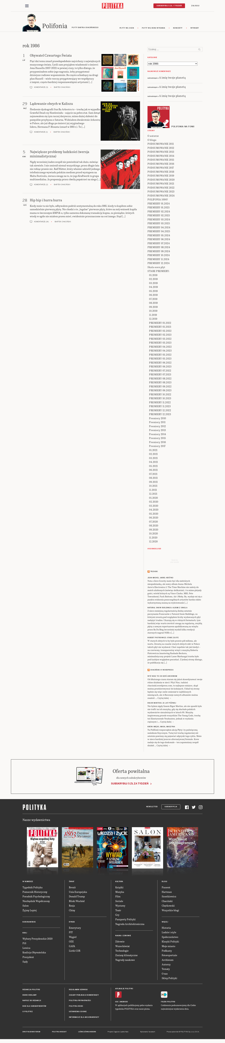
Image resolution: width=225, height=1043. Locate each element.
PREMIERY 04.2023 (160, 351)
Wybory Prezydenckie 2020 (37, 939)
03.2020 (153, 506)
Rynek (72, 922)
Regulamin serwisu (78, 990)
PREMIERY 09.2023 (160, 391)
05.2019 (153, 291)
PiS (24, 944)
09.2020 (153, 530)
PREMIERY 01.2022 (160, 323)
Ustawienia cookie (78, 1012)
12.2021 (153, 494)
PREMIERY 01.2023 (160, 327)
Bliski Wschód (77, 901)
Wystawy (120, 906)
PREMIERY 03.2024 (159, 220)
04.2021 (153, 462)
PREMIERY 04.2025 (159, 232)
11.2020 (153, 538)
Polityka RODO (76, 1007)
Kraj (24, 933)
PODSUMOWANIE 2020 (161, 180)
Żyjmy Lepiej (29, 910)
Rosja (72, 906)
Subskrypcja (171, 807)
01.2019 (153, 275)
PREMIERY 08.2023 (160, 383)
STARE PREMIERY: (159, 271)
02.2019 (153, 279)
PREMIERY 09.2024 (159, 251)
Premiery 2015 (157, 438)
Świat (71, 882)
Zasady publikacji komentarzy (84, 995)
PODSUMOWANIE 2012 (161, 148)
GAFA (72, 946)
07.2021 (153, 474)
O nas (165, 974)
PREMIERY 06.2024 (159, 240)
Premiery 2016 (157, 442)
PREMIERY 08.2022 (160, 379)
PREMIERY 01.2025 (159, 208)
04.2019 (153, 287)
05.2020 (153, 514)
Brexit (72, 888)
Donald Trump (77, 897)
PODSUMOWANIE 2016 (161, 164)
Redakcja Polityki (31, 990)
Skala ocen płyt (156, 267)
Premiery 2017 (157, 446)
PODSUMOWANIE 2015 (161, 160)
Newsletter (152, 807)
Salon (25, 906)
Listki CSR (74, 951)
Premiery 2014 (157, 434)
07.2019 (153, 299)
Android (124, 1002)
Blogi (164, 882)
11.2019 (153, 315)
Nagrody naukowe (125, 960)
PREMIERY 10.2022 (160, 395)
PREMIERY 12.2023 (160, 415)
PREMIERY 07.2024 (159, 243)
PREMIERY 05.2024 (159, 236)
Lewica (26, 948)
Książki (119, 888)
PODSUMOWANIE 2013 (161, 152)
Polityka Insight (59, 1032)
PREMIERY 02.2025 (159, 216)
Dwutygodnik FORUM (31, 1032)
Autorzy (166, 965)
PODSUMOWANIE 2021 (161, 184)
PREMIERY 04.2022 (160, 347)
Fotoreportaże (169, 956)
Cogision (117, 1032)
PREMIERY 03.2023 (160, 343)
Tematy (166, 969)
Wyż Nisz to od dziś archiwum (162, 677)
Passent (166, 888)
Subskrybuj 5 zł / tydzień (169, 6)
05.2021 (153, 466)
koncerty (177, 28)
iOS (116, 1002)
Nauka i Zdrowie (123, 936)
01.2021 (153, 450)
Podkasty (167, 951)
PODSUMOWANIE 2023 (161, 192)
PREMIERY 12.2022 (160, 410)
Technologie (122, 951)
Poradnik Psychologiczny (36, 897)
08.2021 (153, 478)
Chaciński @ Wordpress (162, 670)
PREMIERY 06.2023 (160, 367)
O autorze (153, 136)
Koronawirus (29, 922)
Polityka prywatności (80, 1001)
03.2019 (153, 283)
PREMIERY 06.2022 (160, 363)
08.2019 (153, 303)
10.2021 (153, 486)
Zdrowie (120, 942)
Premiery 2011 (157, 422)
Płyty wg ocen (127, 28)
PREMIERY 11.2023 (160, 407)
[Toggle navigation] (26, 6)
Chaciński (167, 901)
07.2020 (153, 522)
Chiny (72, 910)
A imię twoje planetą (172, 78)
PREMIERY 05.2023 (160, 359)
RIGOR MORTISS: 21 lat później (162, 704)
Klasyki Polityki (170, 942)
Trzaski (154, 572)
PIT (71, 933)
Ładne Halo (124, 1032)
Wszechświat (122, 946)
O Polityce (27, 1012)
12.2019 (153, 319)
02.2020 (153, 502)
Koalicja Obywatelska (34, 953)
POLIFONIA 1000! (158, 200)
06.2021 (153, 470)
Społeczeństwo (170, 937)
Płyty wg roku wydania (153, 28)
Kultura (119, 882)
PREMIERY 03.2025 (159, 224)
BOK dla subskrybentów (34, 1007)
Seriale (119, 901)
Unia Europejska (78, 892)
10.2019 (153, 311)
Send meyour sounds (174, 561)
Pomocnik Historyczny (34, 892)
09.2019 (153, 307)
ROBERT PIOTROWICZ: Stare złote (163, 638)
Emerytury (75, 928)
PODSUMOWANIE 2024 (161, 196)
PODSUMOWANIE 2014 (161, 156)
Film (117, 897)
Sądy (25, 962)
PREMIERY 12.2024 (159, 263)
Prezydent (28, 957)
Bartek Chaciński (62, 88)
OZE (71, 942)
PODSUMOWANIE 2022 (161, 188)
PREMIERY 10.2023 (160, 399)
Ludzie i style (169, 933)
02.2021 (153, 454)
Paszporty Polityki (125, 920)
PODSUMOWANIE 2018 (161, 172)
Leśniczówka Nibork (87, 1032)
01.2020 (153, 498)
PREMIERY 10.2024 (159, 255)
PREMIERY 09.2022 (160, 387)
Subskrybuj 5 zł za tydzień (129, 784)
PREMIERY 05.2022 (160, 355)
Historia (166, 928)
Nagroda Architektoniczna (129, 924)
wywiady (194, 28)
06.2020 (153, 518)
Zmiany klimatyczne (126, 956)
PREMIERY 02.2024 (159, 212)
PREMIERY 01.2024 (159, 204)
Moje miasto (168, 946)
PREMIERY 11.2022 (160, 403)
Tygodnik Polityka (32, 888)
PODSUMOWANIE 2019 (161, 176)
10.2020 (153, 534)
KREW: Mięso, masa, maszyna (161, 727)
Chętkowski (168, 906)
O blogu (152, 140)
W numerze (27, 882)
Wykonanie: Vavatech (147, 1032)
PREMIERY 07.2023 (160, 375)
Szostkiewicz (169, 897)
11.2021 (153, 490)
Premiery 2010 (157, 418)
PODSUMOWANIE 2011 (161, 144)
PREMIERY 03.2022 (160, 339)
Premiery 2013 (157, 430)
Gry (117, 915)
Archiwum (167, 960)
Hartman (167, 892)
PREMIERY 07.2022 (160, 371)
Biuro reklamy (29, 995)
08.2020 (153, 526)
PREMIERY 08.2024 (159, 248)
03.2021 (153, 458)
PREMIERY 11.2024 (158, 259)
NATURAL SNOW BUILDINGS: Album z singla (167, 608)
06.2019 (153, 295)
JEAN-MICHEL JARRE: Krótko (160, 578)
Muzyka (119, 892)
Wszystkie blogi (170, 910)
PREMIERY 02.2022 (160, 331)
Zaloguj (195, 6)
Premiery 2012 (157, 426)
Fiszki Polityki (168, 1002)
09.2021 (153, 482)
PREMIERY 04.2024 (159, 228)
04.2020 (153, 510)
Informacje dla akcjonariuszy (84, 1018)
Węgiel (73, 937)
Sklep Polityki (169, 978)
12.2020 (153, 542)
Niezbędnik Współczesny (36, 901)
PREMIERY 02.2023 (160, 335)
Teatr (118, 910)
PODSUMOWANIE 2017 (161, 168)
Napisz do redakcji (31, 1001)
